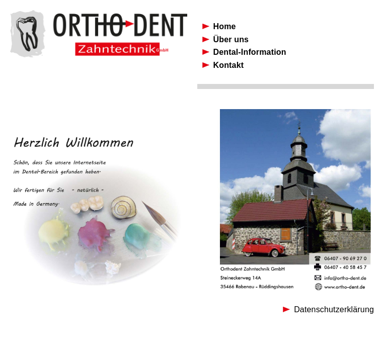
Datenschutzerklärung (334, 309)
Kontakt (228, 65)
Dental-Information (249, 52)
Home (224, 26)
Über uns (231, 39)
